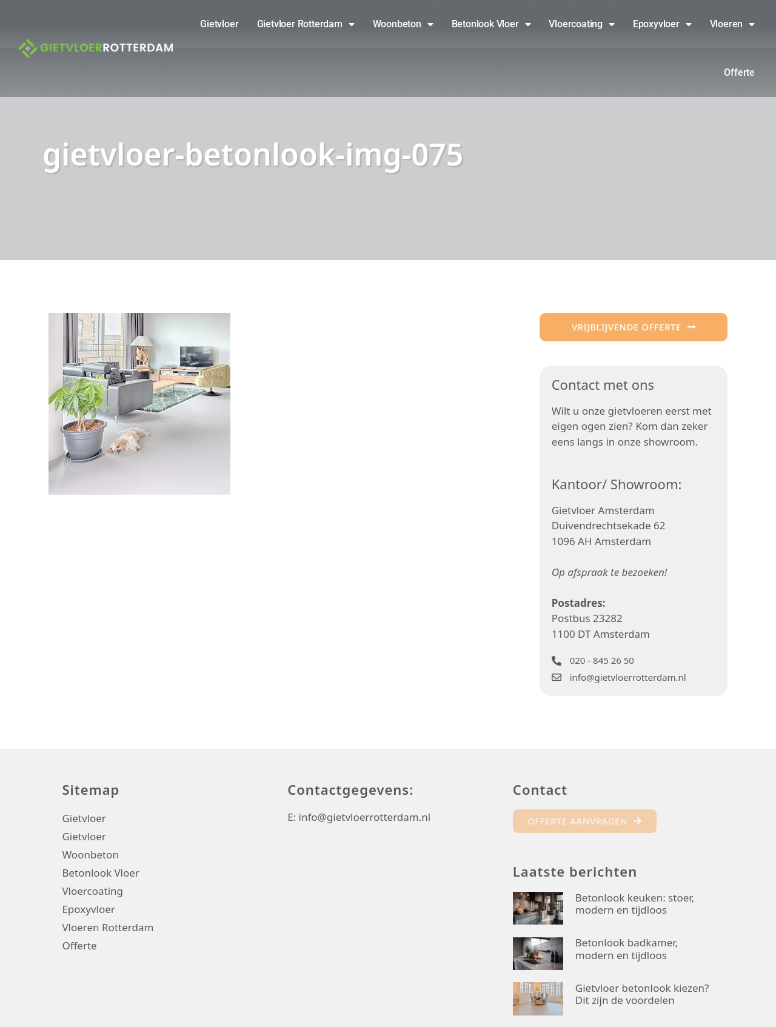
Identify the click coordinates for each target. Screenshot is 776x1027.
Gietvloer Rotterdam (306, 24)
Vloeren (732, 24)
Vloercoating (581, 24)
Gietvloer (219, 24)
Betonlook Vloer (491, 24)
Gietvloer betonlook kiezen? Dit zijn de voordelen (642, 994)
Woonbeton (403, 24)
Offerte (739, 72)
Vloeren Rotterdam (107, 927)
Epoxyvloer (662, 24)
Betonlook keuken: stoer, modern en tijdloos (634, 904)
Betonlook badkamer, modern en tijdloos (626, 948)
